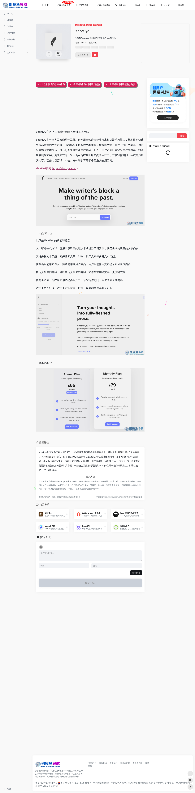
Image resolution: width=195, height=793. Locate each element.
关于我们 (113, 763)
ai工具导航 (80, 25)
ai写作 (89, 25)
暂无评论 (45, 537)
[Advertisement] (165, 43)
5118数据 (122, 452)
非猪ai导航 (125, 763)
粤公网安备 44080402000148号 (76, 783)
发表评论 (136, 573)
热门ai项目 (97, 25)
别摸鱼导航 (137, 763)
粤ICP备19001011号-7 (46, 783)
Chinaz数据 (48, 456)
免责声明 (92, 763)
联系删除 (103, 763)
